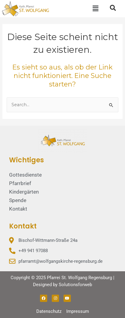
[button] (95, 8)
